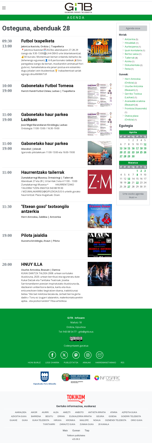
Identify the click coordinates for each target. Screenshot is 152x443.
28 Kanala (103, 424)
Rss (122, 362)
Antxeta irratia (97, 412)
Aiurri (45, 412)
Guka (25, 420)
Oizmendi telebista (115, 420)
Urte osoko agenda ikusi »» (133, 195)
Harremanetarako (105, 362)
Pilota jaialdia (34, 235)
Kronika (70, 420)
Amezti (66, 412)
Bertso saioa (131, 54)
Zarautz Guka (67, 424)
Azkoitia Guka (19, 416)
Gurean (76, 430)
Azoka (128, 61)
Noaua (97, 420)
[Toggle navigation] (4, 8)
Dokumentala (132, 65)
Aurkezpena (131, 46)
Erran (61, 416)
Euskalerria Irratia (80, 416)
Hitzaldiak (130, 42)
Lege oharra (52, 362)
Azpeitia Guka (129, 412)
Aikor (34, 412)
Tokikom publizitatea (76, 435)
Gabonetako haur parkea (44, 143)
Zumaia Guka (87, 424)
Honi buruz (34, 362)
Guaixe (13, 420)
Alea (56, 412)
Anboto (79, 412)
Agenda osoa (133, 28)
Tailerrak (130, 57)
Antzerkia (130, 39)
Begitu (49, 416)
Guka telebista (40, 420)
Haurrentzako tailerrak (42, 172)
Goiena (112, 416)
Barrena (36, 416)
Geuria (100, 416)
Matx (65, 430)
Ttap (87, 430)
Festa (128, 68)
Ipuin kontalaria (133, 50)
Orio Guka (136, 420)
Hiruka (57, 420)
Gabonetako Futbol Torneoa (47, 85)
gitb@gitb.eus (85, 331)
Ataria (113, 412)
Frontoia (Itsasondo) (136, 108)
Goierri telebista (131, 416)
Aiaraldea (20, 412)
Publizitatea (71, 362)
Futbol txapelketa (37, 41)
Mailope (84, 420)
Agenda (76, 18)
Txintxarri (49, 424)
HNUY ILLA (31, 264)
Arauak (87, 362)
